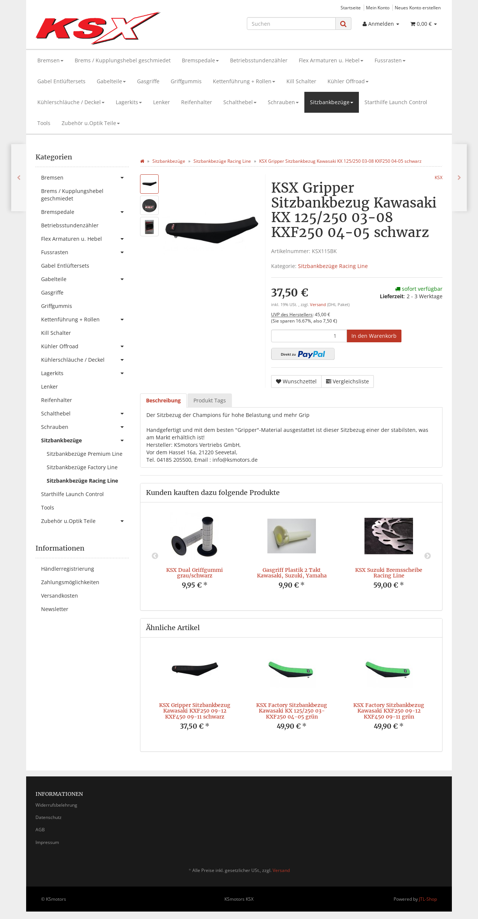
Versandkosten (59, 595)
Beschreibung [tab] (163, 400)
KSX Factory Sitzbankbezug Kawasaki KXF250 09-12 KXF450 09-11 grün (388, 711)
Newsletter (54, 609)
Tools (43, 123)
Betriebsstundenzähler (259, 60)
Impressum (47, 842)
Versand (318, 304)
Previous (155, 556)
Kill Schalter (301, 81)
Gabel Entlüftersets (61, 81)
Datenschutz (48, 817)
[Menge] (309, 336)
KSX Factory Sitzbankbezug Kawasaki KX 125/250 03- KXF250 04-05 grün (291, 711)
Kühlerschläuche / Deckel (71, 102)
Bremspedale (200, 60)
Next (428, 556)
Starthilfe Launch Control (395, 102)
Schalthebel (240, 102)
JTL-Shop (428, 899)
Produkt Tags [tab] (209, 400)
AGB (40, 829)
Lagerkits (129, 102)
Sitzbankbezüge (331, 102)
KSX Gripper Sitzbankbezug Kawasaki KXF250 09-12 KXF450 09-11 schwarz (194, 711)
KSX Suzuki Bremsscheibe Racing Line (388, 573)
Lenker (161, 102)
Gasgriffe (148, 81)
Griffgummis (186, 81)
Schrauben (283, 102)
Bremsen (50, 60)
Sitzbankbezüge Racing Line (333, 266)
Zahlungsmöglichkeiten (70, 582)
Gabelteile (111, 81)
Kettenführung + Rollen (244, 81)
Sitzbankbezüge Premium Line (84, 453)
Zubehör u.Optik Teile (91, 123)
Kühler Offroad (348, 81)
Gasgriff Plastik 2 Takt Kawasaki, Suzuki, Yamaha (292, 573)
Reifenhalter (196, 102)
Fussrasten (390, 60)
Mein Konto (377, 7)
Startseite (351, 7)
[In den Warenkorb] (374, 336)
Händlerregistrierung (67, 568)
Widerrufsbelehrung (56, 805)
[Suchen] (291, 23)
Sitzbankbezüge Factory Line (82, 467)
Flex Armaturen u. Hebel (331, 60)
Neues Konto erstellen (418, 7)
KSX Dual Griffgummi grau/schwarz (194, 573)
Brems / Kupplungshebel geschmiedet (123, 60)
